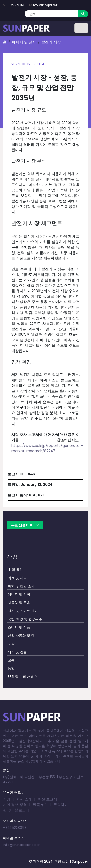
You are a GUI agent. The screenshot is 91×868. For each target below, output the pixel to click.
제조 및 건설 (17, 652)
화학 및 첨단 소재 (21, 586)
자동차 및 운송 (19, 602)
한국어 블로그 (14, 810)
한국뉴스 (40, 804)
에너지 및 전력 (24, 42)
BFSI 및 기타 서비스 (22, 676)
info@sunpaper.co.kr (45, 5)
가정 (6, 799)
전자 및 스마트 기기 (23, 610)
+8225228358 (15, 5)
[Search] (51, 13)
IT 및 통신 (15, 569)
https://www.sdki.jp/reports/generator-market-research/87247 (47, 448)
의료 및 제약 (17, 577)
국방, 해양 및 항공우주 (25, 619)
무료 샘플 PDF (25, 525)
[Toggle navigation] (81, 28)
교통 (11, 660)
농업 (11, 668)
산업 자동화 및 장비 (23, 635)
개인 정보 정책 (15, 804)
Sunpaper (80, 861)
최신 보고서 (47, 799)
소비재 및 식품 (19, 627)
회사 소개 (24, 799)
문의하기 (60, 804)
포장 (11, 643)
